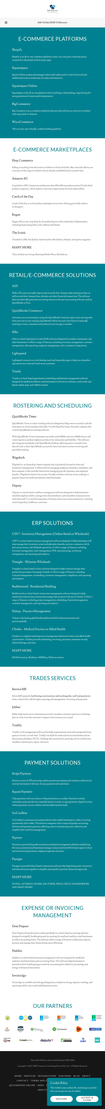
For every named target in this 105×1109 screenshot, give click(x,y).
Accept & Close (87, 1098)
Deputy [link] (42, 1090)
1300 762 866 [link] (43, 22)
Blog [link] (76, 1076)
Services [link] (30, 1076)
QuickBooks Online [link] (22, 1085)
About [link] (86, 1076)
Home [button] (18, 1076)
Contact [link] (23, 1080)
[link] (52, 8)
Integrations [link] (47, 1076)
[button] (6, 22)
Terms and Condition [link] (45, 1080)
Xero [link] (40, 1085)
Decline (61, 1099)
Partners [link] (65, 1076)
